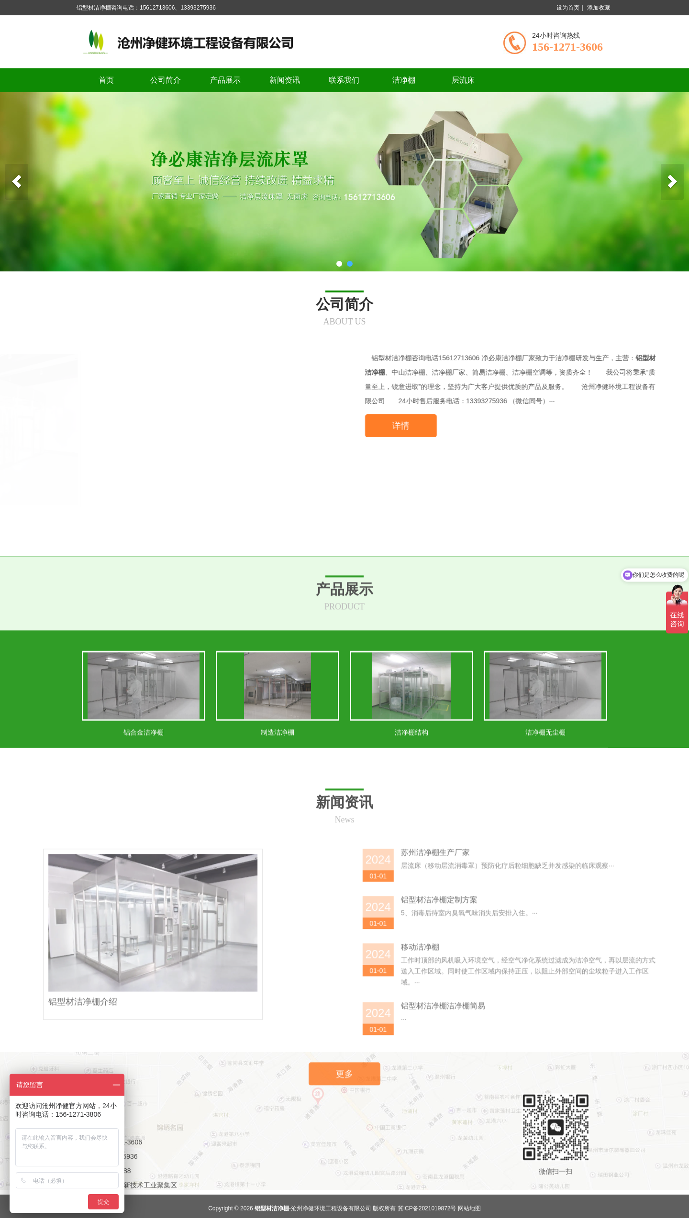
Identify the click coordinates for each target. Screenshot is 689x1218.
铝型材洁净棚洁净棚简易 (617, 1202)
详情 (573, 426)
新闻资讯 (284, 80)
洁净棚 (403, 80)
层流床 (463, 80)
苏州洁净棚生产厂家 (609, 1049)
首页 (106, 80)
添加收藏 (598, 7)
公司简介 (165, 80)
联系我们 (344, 80)
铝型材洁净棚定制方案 (613, 1096)
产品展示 (225, 80)
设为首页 (567, 7)
